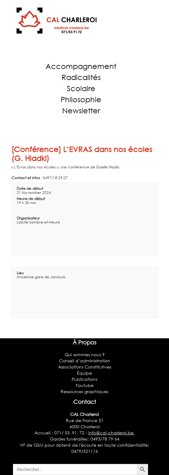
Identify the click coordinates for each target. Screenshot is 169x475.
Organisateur (28, 218)
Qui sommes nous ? (85, 354)
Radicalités (81, 77)
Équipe (84, 373)
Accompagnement (81, 66)
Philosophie (81, 99)
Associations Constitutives (84, 366)
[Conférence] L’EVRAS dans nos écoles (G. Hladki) (81, 154)
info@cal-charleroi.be (111, 432)
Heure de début (31, 198)
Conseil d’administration (84, 360)
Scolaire (81, 88)
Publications (84, 379)
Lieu (20, 273)
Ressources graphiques (84, 391)
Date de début (30, 188)
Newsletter (81, 110)
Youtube (84, 385)
